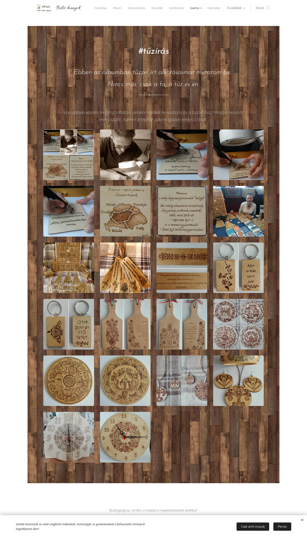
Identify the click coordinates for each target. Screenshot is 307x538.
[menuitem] (112, 8)
